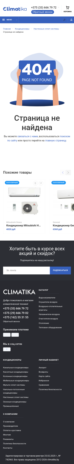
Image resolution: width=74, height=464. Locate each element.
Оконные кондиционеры (14, 402)
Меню (7, 20)
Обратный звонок (43, 12)
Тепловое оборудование (50, 327)
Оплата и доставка (12, 430)
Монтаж (7, 434)
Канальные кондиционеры (15, 367)
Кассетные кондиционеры (15, 372)
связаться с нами (27, 136)
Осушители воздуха (48, 302)
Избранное (44, 380)
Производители (10, 426)
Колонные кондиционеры (15, 376)
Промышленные (11, 406)
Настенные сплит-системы (15, 397)
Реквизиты (8, 439)
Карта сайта (44, 376)
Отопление (44, 323)
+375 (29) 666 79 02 (15, 313)
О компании (8, 421)
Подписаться (60, 270)
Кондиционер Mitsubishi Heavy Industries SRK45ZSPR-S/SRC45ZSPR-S (24, 225)
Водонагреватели (47, 297)
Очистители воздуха (48, 318)
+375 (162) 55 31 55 (15, 317)
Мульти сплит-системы (14, 385)
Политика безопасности (50, 389)
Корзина (68, 9)
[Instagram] (7, 349)
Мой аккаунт (71, 20)
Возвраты (43, 372)
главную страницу (55, 140)
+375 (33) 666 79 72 (44, 7)
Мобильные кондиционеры (16, 380)
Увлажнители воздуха (49, 314)
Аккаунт (42, 367)
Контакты (7, 448)
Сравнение (44, 385)
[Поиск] (64, 19)
